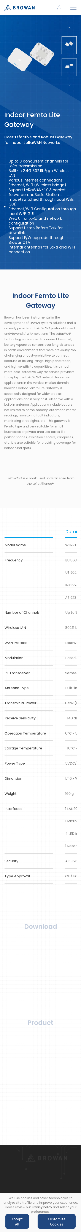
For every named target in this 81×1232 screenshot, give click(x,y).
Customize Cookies (56, 1221)
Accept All (17, 1221)
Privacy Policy (42, 1207)
